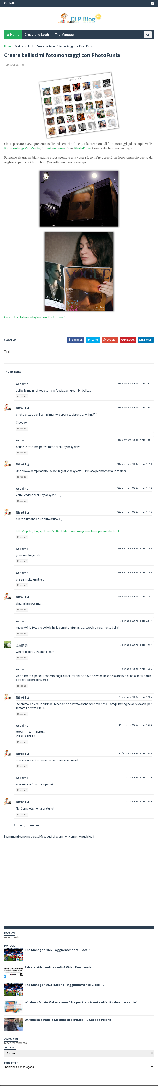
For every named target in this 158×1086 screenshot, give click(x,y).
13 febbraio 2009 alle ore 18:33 (135, 725)
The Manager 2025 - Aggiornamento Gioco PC (58, 950)
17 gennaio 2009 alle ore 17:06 (135, 697)
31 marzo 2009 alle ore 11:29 (136, 778)
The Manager (65, 35)
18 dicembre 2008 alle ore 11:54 (134, 597)
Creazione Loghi (37, 35)
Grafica (19, 46)
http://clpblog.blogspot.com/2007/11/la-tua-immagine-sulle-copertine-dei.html (67, 531)
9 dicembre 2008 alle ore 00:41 (135, 408)
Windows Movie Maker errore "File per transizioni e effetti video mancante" (81, 1003)
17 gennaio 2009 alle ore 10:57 (135, 645)
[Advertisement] (52, 326)
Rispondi (22, 397)
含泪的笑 (22, 645)
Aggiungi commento (28, 825)
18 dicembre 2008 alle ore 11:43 (134, 549)
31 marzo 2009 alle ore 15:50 (136, 802)
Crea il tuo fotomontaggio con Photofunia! (34, 317)
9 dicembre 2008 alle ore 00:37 (135, 384)
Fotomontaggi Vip (16, 149)
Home (14, 35)
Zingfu (35, 149)
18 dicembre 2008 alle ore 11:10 (134, 464)
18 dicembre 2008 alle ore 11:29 (134, 512)
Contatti (9, 3)
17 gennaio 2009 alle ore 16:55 (135, 669)
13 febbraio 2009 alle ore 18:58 (135, 754)
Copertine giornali (54, 149)
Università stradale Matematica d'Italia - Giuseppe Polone (68, 1020)
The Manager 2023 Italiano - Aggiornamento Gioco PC (64, 985)
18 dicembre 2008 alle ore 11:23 (134, 488)
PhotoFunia (82, 149)
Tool (30, 46)
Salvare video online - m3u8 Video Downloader (59, 968)
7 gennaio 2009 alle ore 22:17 (136, 621)
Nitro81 (21, 408)
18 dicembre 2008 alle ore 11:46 (134, 573)
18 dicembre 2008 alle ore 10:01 (134, 440)
